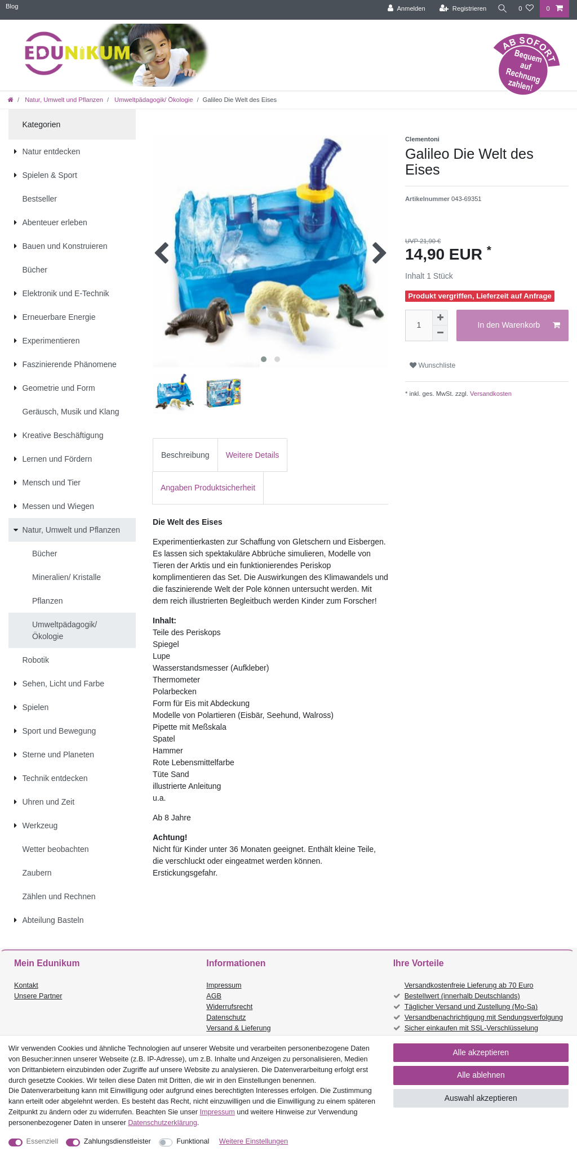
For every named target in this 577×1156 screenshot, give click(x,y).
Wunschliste (432, 365)
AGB (213, 996)
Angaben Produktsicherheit (208, 487)
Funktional (192, 1141)
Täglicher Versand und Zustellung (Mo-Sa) (471, 1007)
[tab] (185, 454)
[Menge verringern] (440, 333)
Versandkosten (490, 393)
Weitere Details (252, 454)
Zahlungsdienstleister (117, 1141)
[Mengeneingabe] (418, 325)
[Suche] (501, 8)
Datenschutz (226, 1017)
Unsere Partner (38, 996)
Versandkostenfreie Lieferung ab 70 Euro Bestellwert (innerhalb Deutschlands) (469, 990)
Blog (12, 6)
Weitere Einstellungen (253, 1141)
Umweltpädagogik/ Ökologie (153, 99)
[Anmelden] (404, 8)
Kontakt (26, 985)
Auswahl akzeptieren (481, 1098)
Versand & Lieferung (238, 1028)
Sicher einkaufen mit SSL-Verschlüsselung (471, 1028)
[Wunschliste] (526, 8)
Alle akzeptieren (481, 1052)
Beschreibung (185, 454)
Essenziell (42, 1141)
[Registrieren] (460, 8)
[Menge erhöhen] (440, 317)
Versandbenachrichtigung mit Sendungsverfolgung (484, 1017)
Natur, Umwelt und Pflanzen (63, 99)
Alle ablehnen (481, 1074)
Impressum (223, 985)
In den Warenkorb (519, 325)
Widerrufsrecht (229, 1007)
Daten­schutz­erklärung (162, 1123)
